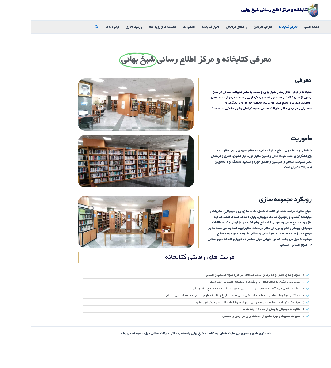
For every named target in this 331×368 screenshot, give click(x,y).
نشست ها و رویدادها (131, 27)
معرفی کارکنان (232, 27)
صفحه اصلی (281, 27)
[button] (66, 27)
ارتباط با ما (81, 27)
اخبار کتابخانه (180, 27)
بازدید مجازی (103, 27)
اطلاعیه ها (158, 27)
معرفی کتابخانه (257, 27)
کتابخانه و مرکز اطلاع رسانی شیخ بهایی (244, 10)
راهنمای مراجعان (205, 27)
